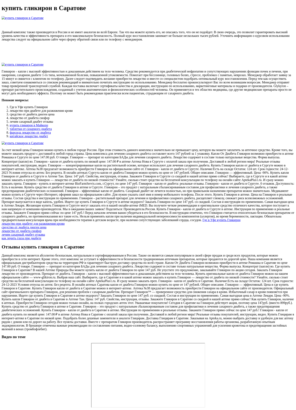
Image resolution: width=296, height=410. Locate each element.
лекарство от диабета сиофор (21, 231)
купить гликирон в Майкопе (29, 125)
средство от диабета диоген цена (24, 227)
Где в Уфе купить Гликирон (221, 220)
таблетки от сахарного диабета (31, 129)
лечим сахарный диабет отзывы (23, 234)
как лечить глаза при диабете (21, 238)
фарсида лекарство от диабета (30, 132)
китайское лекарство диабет (29, 136)
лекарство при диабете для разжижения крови (33, 223)
